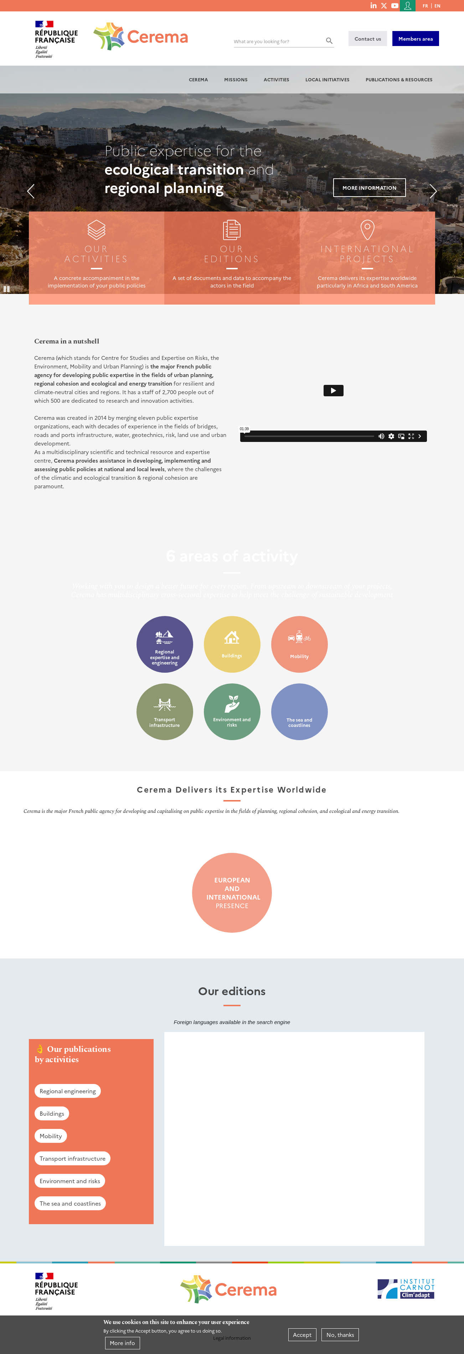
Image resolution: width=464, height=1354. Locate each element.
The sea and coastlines (299, 722)
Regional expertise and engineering (164, 657)
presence (232, 893)
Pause (7, 288)
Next (433, 191)
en (437, 5)
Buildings (232, 655)
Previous (31, 191)
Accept (302, 1334)
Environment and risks (232, 722)
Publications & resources (399, 79)
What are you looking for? (261, 41)
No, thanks (340, 1334)
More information (369, 187)
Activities (276, 79)
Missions (236, 79)
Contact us (368, 38)
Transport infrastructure (164, 722)
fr (425, 5)
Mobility (299, 656)
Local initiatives (327, 79)
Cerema (198, 79)
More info (122, 1343)
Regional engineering (68, 1091)
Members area (415, 38)
